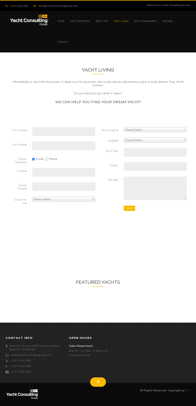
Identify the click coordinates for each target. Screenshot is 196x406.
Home (61, 21)
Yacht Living (120, 21)
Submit (129, 208)
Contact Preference (21, 160)
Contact (63, 42)
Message (113, 179)
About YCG (102, 21)
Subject (114, 165)
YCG (187, 390)
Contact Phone (22, 187)
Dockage (168, 21)
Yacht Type (112, 150)
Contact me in (20, 201)
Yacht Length (109, 130)
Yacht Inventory (80, 21)
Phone (51, 158)
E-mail (38, 158)
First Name (19, 130)
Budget (113, 140)
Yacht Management (145, 21)
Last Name (19, 144)
